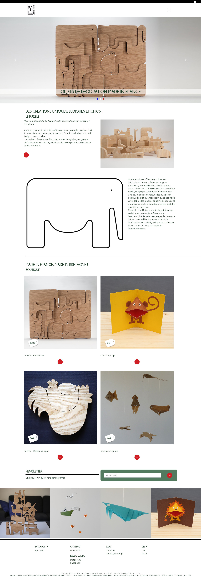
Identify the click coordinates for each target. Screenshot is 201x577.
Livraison (110, 550)
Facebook (75, 563)
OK (189, 575)
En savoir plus (180, 575)
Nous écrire (76, 550)
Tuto (144, 553)
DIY (143, 550)
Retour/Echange (114, 553)
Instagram (75, 560)
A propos (39, 550)
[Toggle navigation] (169, 10)
